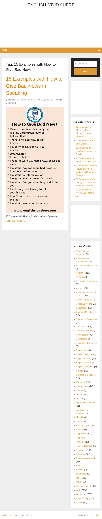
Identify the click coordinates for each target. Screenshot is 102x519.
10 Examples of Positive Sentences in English (86, 151)
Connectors (81, 339)
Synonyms (81, 474)
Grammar (80, 382)
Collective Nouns (84, 304)
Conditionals (82, 326)
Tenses (79, 478)
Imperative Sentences (86, 403)
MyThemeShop (93, 515)
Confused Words (84, 331)
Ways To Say (47, 100)
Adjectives (81, 273)
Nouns (79, 421)
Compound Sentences (86, 319)
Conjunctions (82, 335)
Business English (84, 300)
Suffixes (80, 470)
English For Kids (84, 358)
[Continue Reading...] (16, 221)
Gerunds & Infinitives (86, 375)
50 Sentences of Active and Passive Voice (85, 193)
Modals (79, 417)
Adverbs (80, 277)
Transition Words (84, 486)
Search (85, 71)
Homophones (82, 386)
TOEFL (79, 482)
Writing (79, 502)
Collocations (82, 308)
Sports (79, 465)
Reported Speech (84, 446)
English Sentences (85, 367)
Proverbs (80, 442)
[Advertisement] (51, 29)
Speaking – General (85, 458)
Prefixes (80, 429)
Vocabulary (81, 494)
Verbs (78, 490)
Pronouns (80, 438)
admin (11, 100)
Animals (80, 288)
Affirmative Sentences (86, 281)
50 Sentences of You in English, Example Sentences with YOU (85, 182)
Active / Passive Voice (86, 265)
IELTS (79, 398)
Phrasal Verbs (82, 425)
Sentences (81, 450)
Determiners (82, 350)
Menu (5, 50)
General (80, 371)
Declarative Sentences (86, 343)
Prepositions (82, 434)
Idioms (79, 394)
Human (79, 390)
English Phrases (83, 362)
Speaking (80, 454)
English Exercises (84, 354)
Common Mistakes (85, 312)
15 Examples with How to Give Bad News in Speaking (34, 86)
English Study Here (51, 5)
